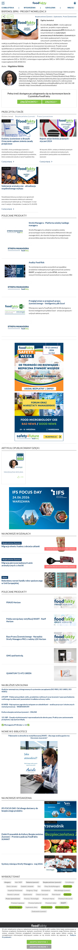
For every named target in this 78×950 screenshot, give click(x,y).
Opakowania (58, 16)
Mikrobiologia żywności (62, 890)
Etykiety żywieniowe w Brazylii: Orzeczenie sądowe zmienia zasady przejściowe (17, 141)
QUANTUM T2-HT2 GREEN (18, 673)
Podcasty (67, 894)
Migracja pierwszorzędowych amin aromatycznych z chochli (17, 564)
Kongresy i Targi (32, 890)
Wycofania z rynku (62, 907)
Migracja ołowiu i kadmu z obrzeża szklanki (21, 546)
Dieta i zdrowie (12, 886)
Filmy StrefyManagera (52, 886)
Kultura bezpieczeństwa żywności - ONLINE (19, 712)
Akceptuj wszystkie (38, 942)
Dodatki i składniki (27, 886)
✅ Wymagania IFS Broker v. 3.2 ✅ (15, 725)
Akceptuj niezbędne (38, 947)
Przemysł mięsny (48, 899)
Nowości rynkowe (13, 894)
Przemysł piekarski (35, 903)
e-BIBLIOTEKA (8, 8)
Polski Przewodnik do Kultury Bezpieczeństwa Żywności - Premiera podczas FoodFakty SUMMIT (22, 836)
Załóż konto (28, 101)
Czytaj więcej (7, 162)
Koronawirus (46, 890)
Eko (39, 886)
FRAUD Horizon (13, 602)
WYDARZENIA (29, 8)
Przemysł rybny (51, 903)
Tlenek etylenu (47, 907)
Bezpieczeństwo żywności (25, 116)
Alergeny (7, 882)
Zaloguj (50, 101)
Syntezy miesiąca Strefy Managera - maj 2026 (22, 864)
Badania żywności (32, 882)
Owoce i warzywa (42, 894)
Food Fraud (67, 886)
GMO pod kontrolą (14, 655)
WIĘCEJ (70, 8)
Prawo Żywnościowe (69, 16)
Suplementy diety (31, 907)
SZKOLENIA (50, 8)
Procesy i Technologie (31, 899)
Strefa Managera (15, 907)
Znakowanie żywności (39, 911)
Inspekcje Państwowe (15, 890)
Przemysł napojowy (17, 903)
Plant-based (56, 894)
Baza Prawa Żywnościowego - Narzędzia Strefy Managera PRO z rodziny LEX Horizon (26, 637)
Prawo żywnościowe (45, 116)
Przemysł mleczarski (65, 899)
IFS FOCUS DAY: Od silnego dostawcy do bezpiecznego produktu (20, 809)
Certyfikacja (69, 882)
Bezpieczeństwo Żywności (44, 16)
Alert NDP (18, 882)
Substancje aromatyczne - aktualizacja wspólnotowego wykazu (19, 187)
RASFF (63, 903)
